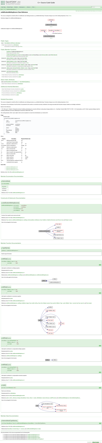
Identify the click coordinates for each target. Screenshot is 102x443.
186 (8, 171)
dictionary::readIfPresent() (50, 397)
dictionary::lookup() (17, 397)
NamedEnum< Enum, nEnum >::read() (28, 397)
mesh (56, 54)
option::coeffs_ (9, 397)
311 (9, 379)
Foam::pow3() (53, 302)
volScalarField (15, 64)
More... (70, 15)
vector (15, 61)
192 (9, 192)
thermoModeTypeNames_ (25, 81)
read (7, 71)
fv (4, 9)
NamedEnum (8, 81)
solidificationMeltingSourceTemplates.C (35, 438)
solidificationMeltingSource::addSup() (20, 219)
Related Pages (10, 7)
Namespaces (22, 7)
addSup (8, 58)
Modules (16, 7)
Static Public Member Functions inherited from (12, 89)
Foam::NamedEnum (8, 423)
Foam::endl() (31, 302)
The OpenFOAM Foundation (13, 4)
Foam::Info (40, 302)
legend (51, 26)
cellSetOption (16, 44)
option (19, 76)
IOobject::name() (68, 219)
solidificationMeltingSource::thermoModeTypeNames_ (69, 397)
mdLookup (17, 43)
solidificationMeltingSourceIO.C (12, 169)
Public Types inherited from (10, 44)
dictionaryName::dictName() (33, 219)
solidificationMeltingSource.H (12, 166)
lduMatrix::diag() (25, 302)
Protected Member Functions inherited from (13, 90)
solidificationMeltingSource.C (12, 168)
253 (9, 272)
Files (33, 7)
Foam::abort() (9, 219)
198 (9, 426)
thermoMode (7, 43)
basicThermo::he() (59, 219)
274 (9, 300)
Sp (77, 302)
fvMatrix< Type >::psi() (60, 302)
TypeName (9, 51)
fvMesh (52, 54)
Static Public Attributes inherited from (12, 83)
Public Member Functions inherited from (12, 74)
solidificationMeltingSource (11, 9)
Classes (29, 7)
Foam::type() (89, 302)
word (22, 54)
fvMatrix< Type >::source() (71, 302)
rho (19, 64)
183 (9, 217)
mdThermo (13, 43)
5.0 (19, 2)
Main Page (3, 7)
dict (47, 54)
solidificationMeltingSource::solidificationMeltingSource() (36, 274)
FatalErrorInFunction (51, 219)
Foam (2, 9)
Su (83, 302)
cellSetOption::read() (40, 397)
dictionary (44, 54)
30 (8, 395)
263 (9, 353)
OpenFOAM (11, 2)
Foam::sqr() (80, 302)
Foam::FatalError (43, 219)
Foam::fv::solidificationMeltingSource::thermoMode (23, 423)
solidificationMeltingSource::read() (33, 428)
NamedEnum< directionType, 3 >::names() (15, 428)
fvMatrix (12, 58)
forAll (36, 302)
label (23, 58)
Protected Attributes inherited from (11, 92)
